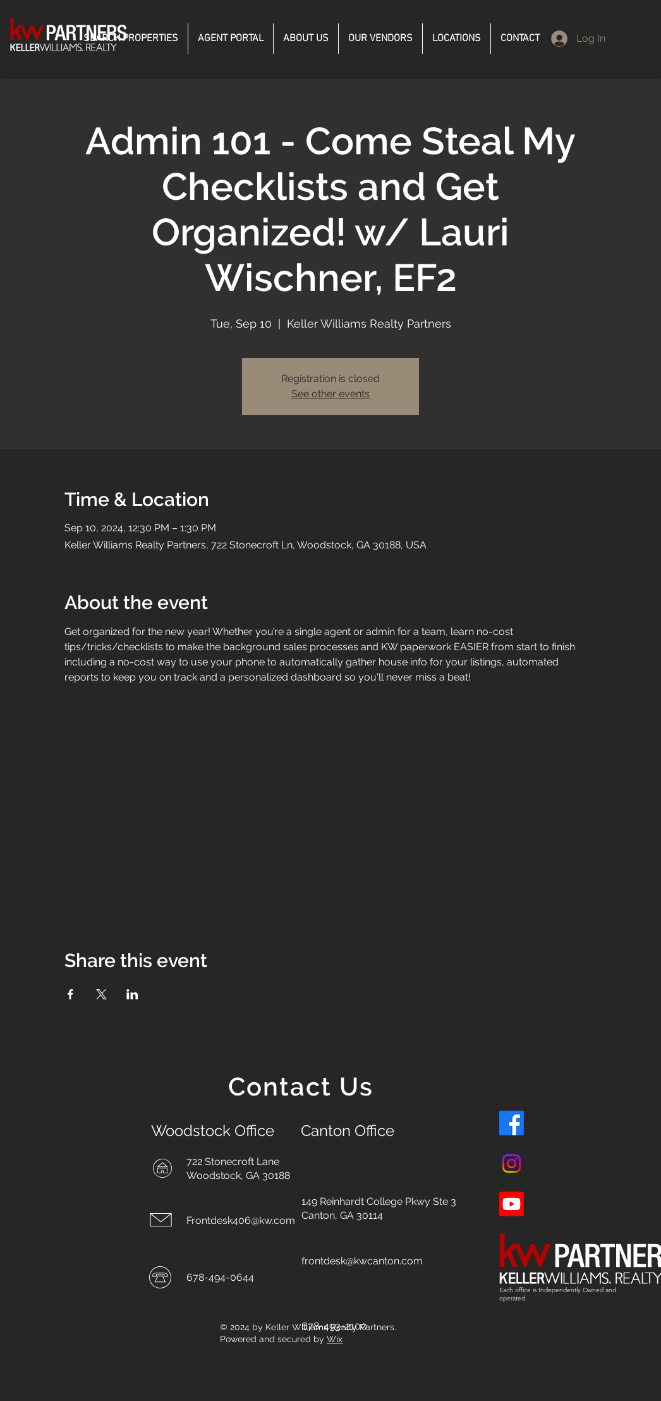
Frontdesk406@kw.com (240, 1220)
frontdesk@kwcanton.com (362, 1261)
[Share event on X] (101, 994)
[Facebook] (511, 1123)
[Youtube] (511, 1204)
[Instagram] (511, 1163)
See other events (330, 394)
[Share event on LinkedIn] (132, 994)
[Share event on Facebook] (70, 994)
